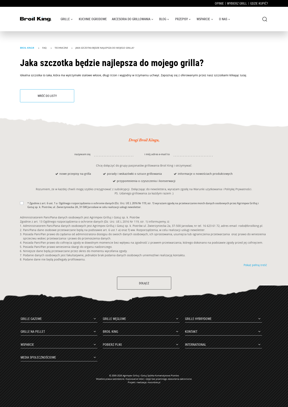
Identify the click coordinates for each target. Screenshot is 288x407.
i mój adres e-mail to (157, 154)
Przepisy (181, 19)
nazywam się (82, 154)
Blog (162, 19)
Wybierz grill (237, 3)
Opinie (219, 3)
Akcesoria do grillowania (131, 19)
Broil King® (27, 47)
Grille (65, 19)
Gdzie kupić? (259, 3)
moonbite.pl (154, 382)
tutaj (243, 75)
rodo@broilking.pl (250, 226)
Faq (44, 47)
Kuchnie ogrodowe (93, 19)
